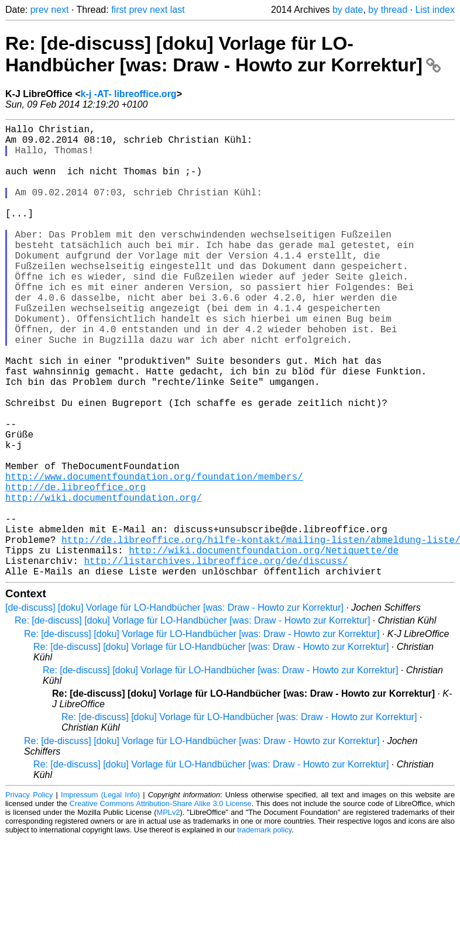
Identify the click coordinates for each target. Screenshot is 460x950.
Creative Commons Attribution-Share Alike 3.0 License (161, 904)
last (177, 10)
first (118, 10)
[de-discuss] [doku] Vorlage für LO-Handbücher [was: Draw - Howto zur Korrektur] (174, 708)
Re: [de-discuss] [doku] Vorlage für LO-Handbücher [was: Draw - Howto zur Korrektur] (223, 54)
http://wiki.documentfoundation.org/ (103, 581)
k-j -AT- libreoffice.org (128, 94)
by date (347, 10)
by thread (387, 10)
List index (435, 10)
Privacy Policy (29, 895)
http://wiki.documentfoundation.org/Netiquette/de (264, 645)
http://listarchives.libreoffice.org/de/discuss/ (216, 658)
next (59, 10)
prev (39, 10)
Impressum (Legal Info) (100, 895)
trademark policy (264, 930)
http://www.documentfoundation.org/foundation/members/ (154, 555)
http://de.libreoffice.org (75, 568)
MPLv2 (168, 912)
